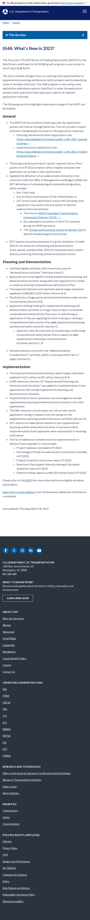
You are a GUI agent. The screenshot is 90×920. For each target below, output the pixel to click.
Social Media (9, 638)
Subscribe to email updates (19, 492)
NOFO (29, 480)
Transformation (11, 824)
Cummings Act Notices (15, 874)
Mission (7, 625)
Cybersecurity (10, 810)
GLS (5, 722)
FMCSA (6, 702)
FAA (5, 689)
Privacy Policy (10, 848)
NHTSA (6, 735)
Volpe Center (10, 786)
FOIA (5, 854)
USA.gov (7, 841)
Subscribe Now (18, 598)
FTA (5, 716)
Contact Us (9, 671)
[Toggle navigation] (85, 11)
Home (6, 22)
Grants (16, 22)
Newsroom (8, 632)
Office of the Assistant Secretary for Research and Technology (37, 773)
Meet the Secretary (13, 618)
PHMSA (7, 755)
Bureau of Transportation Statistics (22, 780)
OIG (5, 742)
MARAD (7, 729)
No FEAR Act (9, 868)
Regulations (9, 651)
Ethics (6, 881)
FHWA (6, 695)
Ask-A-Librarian (12, 793)
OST (5, 749)
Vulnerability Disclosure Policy (19, 894)
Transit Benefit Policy (14, 658)
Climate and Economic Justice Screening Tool (56, 230)
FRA (5, 709)
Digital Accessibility (13, 901)
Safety (6, 817)
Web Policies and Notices (16, 888)
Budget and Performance (16, 861)
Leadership (9, 645)
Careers (7, 665)
